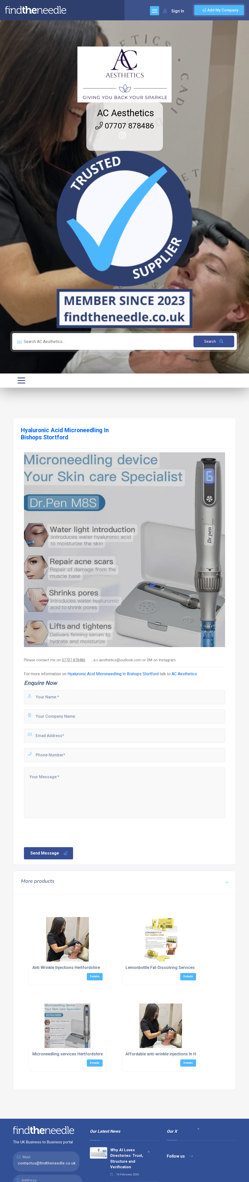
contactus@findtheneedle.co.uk (47, 1163)
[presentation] (62, 832)
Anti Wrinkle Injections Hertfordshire (66, 967)
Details (95, 976)
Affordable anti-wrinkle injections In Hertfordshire (172, 1054)
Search (213, 341)
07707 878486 (124, 125)
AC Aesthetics (125, 113)
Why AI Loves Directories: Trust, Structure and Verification (126, 1159)
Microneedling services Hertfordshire (67, 1054)
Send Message (49, 853)
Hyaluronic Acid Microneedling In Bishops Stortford (113, 673)
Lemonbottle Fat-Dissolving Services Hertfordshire (173, 967)
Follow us (180, 1156)
